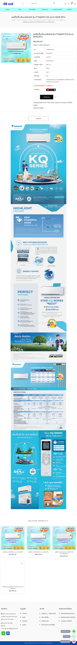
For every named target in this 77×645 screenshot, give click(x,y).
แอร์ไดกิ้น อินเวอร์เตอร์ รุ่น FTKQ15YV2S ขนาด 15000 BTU (64, 552)
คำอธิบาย (38, 119)
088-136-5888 (8, 623)
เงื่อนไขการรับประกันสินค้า (68, 617)
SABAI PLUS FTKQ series (56, 20)
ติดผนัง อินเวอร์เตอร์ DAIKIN (37, 20)
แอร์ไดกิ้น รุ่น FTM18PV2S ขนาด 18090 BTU (13, 552)
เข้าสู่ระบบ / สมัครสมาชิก (49, 613)
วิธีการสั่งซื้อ (45, 617)
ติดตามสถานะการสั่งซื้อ (48, 625)
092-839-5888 (9, 619)
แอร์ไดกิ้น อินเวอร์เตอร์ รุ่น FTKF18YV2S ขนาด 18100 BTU (12, 587)
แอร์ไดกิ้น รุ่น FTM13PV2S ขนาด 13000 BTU (38, 552)
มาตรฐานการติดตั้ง (66, 621)
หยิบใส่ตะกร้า (46, 97)
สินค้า (19, 20)
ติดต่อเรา (25, 621)
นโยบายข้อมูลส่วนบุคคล (67, 613)
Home (13, 20)
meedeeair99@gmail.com (10, 628)
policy (24, 625)
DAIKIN (25, 20)
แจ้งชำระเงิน (45, 621)
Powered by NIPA (65, 641)
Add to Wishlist (55, 97)
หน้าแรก (24, 613)
